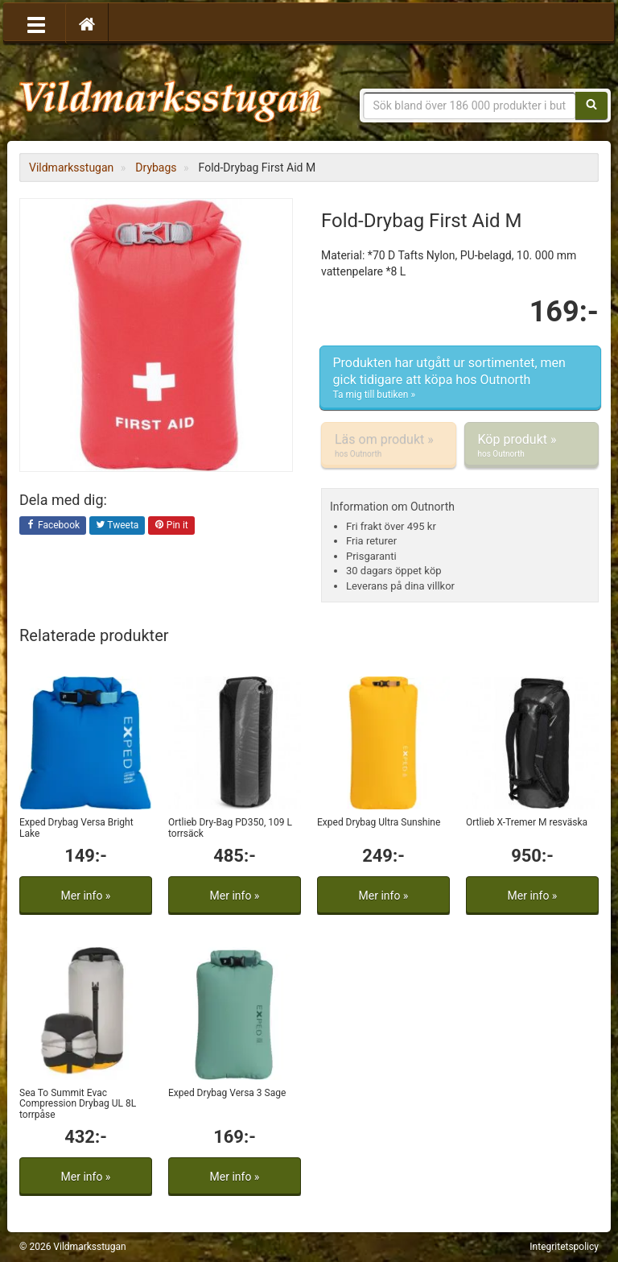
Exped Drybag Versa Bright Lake (76, 827)
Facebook (53, 525)
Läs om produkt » (389, 445)
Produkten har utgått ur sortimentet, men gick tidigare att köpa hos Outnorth (460, 378)
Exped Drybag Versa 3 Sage (227, 1093)
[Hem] (87, 23)
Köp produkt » (532, 445)
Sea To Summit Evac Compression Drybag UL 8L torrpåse (77, 1103)
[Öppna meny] (36, 23)
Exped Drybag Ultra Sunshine (378, 822)
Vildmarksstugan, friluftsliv (170, 94)
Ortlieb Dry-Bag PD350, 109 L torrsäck (230, 827)
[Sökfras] (470, 105)
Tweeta (117, 525)
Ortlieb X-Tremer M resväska (526, 822)
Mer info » (86, 895)
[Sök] (591, 105)
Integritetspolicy (564, 1246)
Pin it (171, 525)
